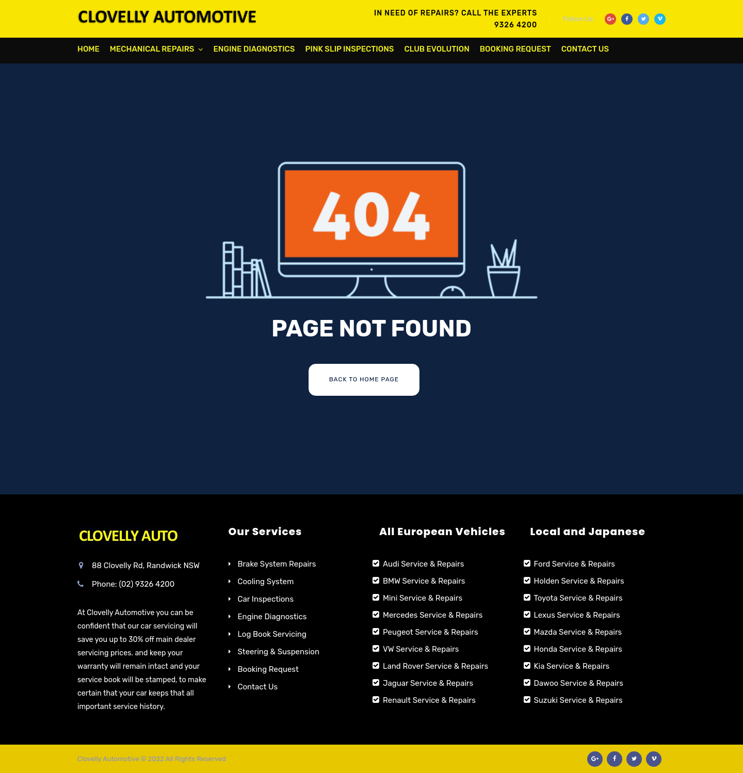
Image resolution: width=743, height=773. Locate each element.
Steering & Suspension (279, 651)
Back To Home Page (364, 379)
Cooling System (266, 581)
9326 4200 (515, 25)
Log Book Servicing (272, 634)
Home (88, 49)
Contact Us (585, 49)
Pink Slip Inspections (349, 49)
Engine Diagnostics (254, 49)
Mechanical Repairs (152, 49)
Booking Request (515, 49)
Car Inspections (266, 599)
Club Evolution (436, 49)
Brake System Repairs (277, 564)
